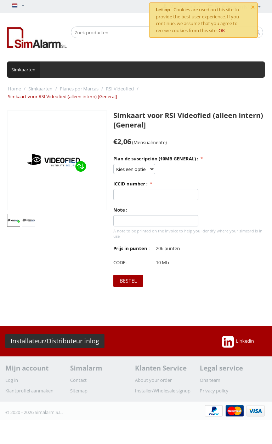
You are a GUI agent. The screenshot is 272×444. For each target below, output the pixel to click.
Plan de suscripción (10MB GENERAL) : (156, 158)
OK (222, 30)
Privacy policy (214, 390)
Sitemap (78, 390)
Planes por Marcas (79, 88)
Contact (78, 380)
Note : (120, 210)
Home (14, 88)
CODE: (119, 262)
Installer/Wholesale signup (163, 390)
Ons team (210, 380)
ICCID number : (131, 183)
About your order (153, 380)
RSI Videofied (120, 88)
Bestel (128, 280)
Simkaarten (23, 69)
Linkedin (238, 341)
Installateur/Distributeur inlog (55, 341)
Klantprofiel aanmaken (29, 390)
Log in (11, 380)
